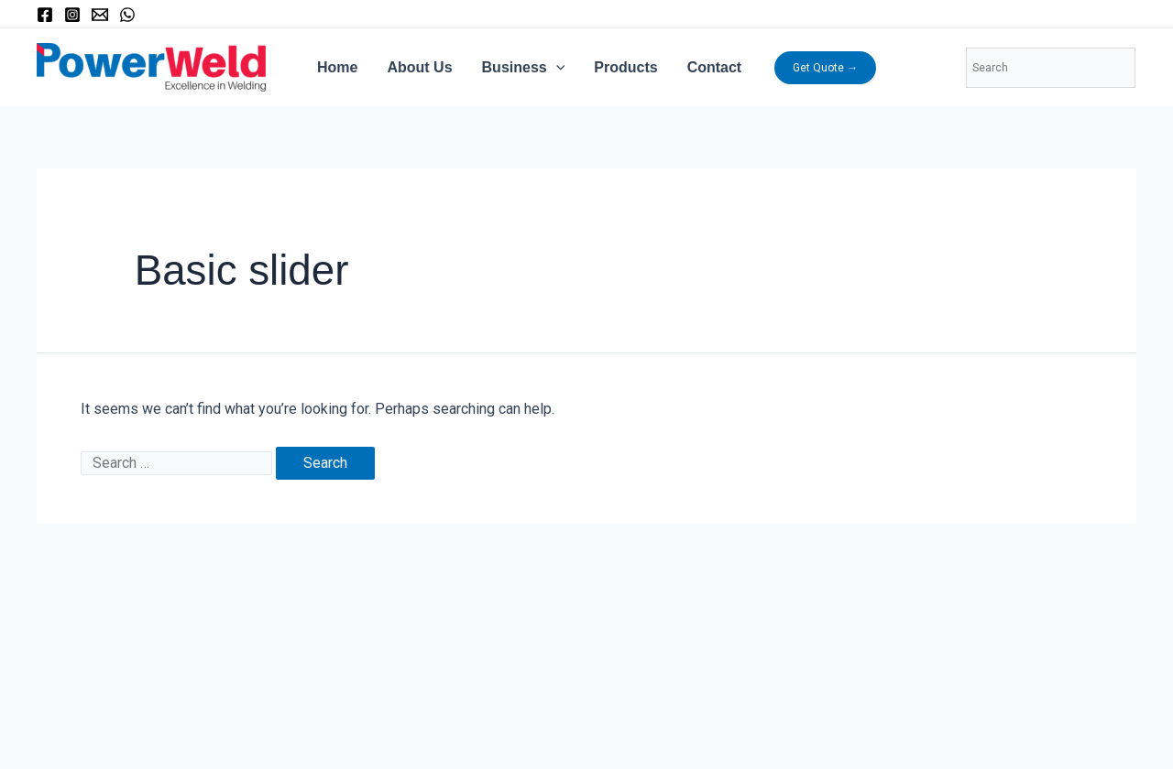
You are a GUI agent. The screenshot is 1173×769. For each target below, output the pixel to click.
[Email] (100, 14)
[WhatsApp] (127, 14)
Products (625, 67)
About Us (419, 67)
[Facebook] (45, 14)
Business (523, 67)
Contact (714, 67)
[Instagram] (72, 14)
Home (337, 67)
